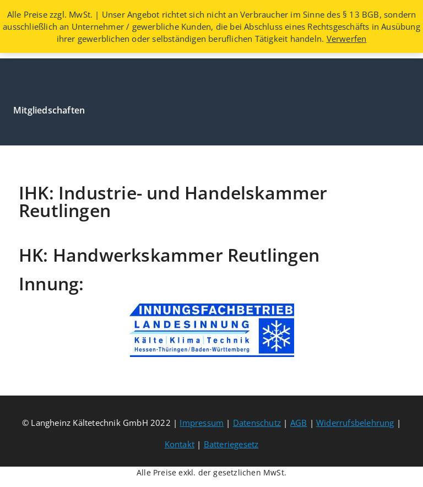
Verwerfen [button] (347, 38)
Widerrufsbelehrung (355, 422)
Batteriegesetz (231, 444)
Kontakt (179, 444)
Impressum (202, 422)
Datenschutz (257, 422)
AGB (298, 422)
